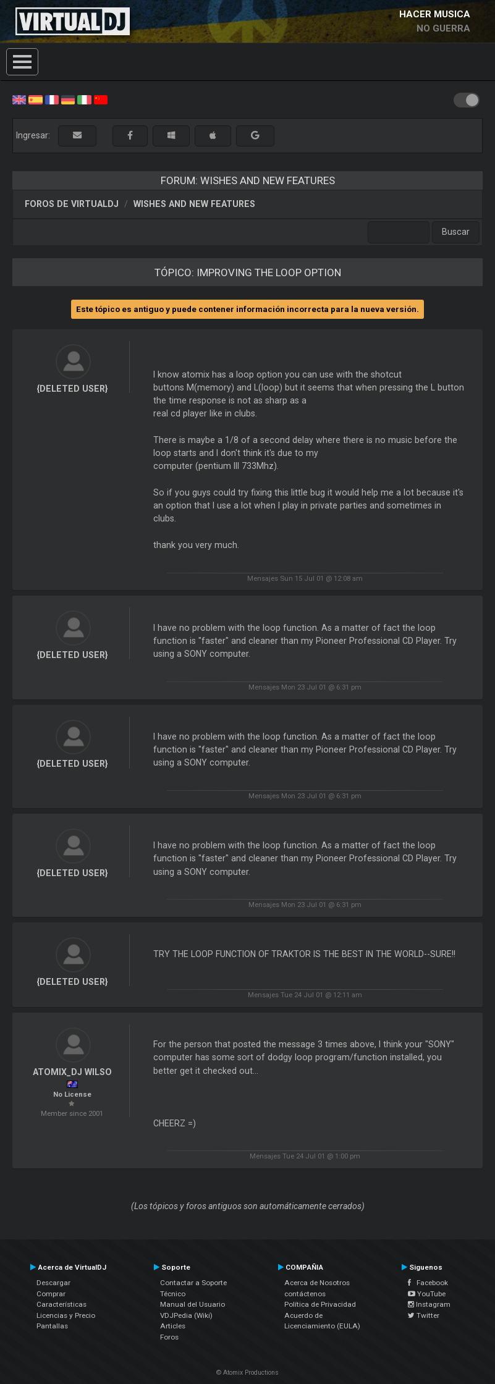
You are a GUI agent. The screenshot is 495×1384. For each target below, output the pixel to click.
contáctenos (305, 1293)
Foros (169, 1337)
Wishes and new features (194, 204)
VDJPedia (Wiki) (186, 1315)
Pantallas (52, 1326)
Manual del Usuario (192, 1304)
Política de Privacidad (320, 1304)
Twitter (423, 1315)
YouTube (427, 1293)
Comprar (51, 1293)
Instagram (429, 1304)
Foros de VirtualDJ (72, 204)
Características (61, 1304)
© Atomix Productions (247, 1373)
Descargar (53, 1282)
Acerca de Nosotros (317, 1282)
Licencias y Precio (65, 1315)
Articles (172, 1326)
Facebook (428, 1282)
